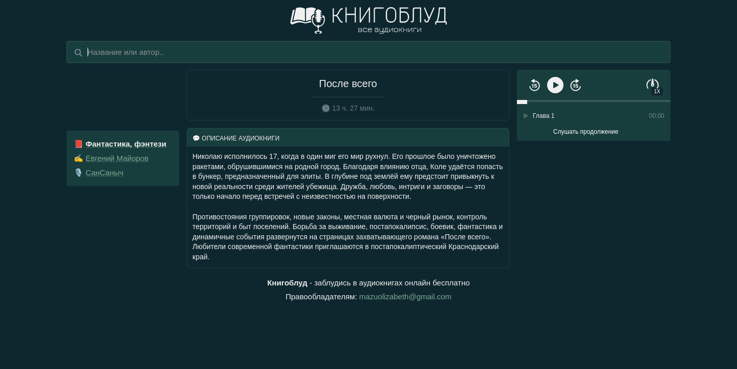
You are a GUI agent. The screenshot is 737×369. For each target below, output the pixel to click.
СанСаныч (104, 172)
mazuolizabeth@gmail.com (405, 296)
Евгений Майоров (116, 158)
